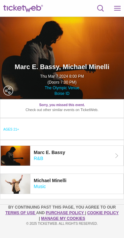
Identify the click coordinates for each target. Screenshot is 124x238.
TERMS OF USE (20, 213)
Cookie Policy (103, 213)
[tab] (62, 155)
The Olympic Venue (62, 88)
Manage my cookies (63, 218)
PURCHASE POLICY (65, 213)
